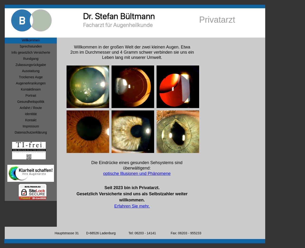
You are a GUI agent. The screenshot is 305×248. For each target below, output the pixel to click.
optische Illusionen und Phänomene (136, 173)
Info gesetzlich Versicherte (30, 52)
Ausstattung (31, 71)
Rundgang (31, 59)
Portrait (30, 95)
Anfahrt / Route (31, 108)
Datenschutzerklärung (31, 132)
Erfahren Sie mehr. (132, 206)
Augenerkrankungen (31, 83)
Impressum (30, 126)
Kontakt (30, 120)
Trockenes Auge (31, 77)
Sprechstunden (31, 46)
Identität (31, 114)
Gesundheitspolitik (30, 102)
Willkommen (31, 40)
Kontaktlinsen (31, 89)
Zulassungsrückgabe (30, 65)
